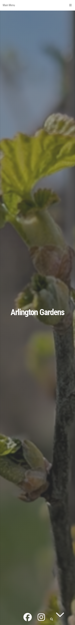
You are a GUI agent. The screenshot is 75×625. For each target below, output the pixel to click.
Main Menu (37, 5)
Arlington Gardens (37, 312)
